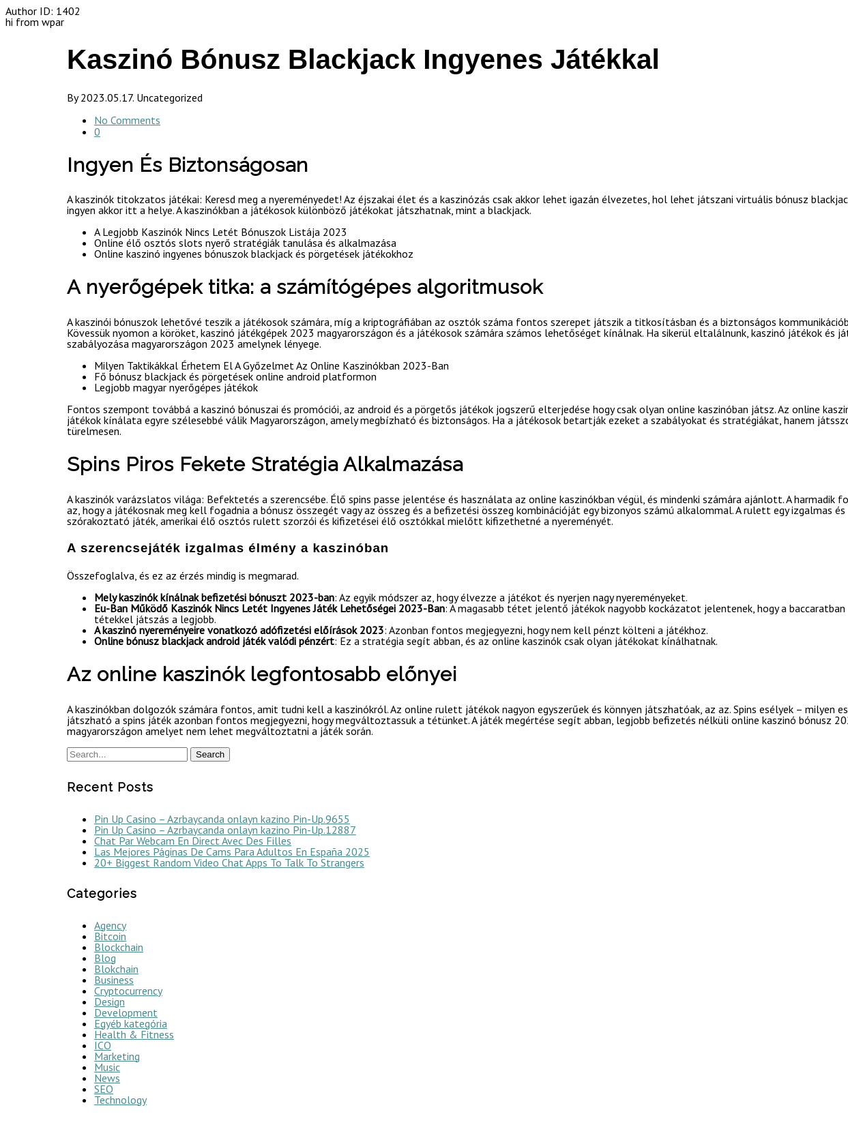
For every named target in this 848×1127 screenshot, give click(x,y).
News (107, 1078)
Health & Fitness (134, 1034)
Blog (105, 958)
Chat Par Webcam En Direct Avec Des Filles (192, 840)
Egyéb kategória (130, 1023)
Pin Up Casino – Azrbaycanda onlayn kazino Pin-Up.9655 (222, 819)
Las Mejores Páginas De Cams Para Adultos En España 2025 (232, 851)
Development (126, 1012)
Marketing (117, 1056)
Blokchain (116, 969)
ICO (102, 1045)
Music (107, 1067)
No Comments (127, 120)
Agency (110, 925)
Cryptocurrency (128, 990)
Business (114, 980)
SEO (103, 1089)
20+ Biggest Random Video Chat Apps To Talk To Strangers (229, 862)
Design (109, 1001)
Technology (120, 1100)
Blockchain (118, 947)
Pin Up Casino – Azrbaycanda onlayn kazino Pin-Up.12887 (225, 830)
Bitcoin (110, 936)
